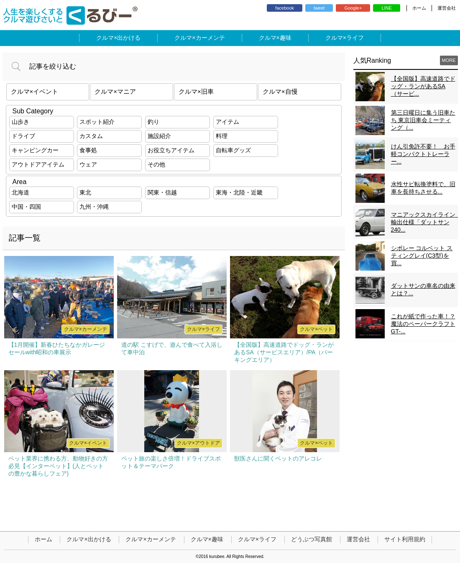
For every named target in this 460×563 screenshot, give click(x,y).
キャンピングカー (35, 150)
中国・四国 (26, 206)
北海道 (20, 192)
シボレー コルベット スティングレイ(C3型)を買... (422, 255)
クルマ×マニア (115, 91)
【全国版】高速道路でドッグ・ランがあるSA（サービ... (423, 86)
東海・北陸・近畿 (239, 192)
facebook (284, 7)
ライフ (355, 37)
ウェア (88, 164)
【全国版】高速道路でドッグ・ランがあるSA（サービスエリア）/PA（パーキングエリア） (284, 352)
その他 (156, 164)
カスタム (91, 136)
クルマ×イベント (35, 91)
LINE (386, 7)
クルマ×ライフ (257, 539)
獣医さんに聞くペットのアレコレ (278, 458)
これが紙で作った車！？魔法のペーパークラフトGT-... (423, 324)
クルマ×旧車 (196, 91)
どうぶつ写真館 (311, 539)
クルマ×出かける (88, 539)
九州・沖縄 (94, 206)
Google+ (353, 7)
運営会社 (446, 7)
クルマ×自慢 (280, 91)
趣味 (285, 37)
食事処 (88, 150)
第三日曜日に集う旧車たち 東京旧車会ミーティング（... (423, 120)
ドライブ (23, 136)
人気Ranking (372, 60)
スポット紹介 (97, 121)
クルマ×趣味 (207, 539)
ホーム (419, 7)
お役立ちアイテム (171, 150)
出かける (129, 37)
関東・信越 (162, 192)
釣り (153, 121)
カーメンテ (210, 37)
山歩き (20, 121)
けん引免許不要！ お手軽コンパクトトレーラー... (423, 154)
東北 (85, 192)
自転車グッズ (233, 150)
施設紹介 (159, 136)
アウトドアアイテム (38, 164)
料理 (221, 136)
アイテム (227, 121)
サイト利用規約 (404, 539)
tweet (319, 7)
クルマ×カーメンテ (150, 539)
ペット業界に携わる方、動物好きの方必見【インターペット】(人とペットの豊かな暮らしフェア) (58, 466)
